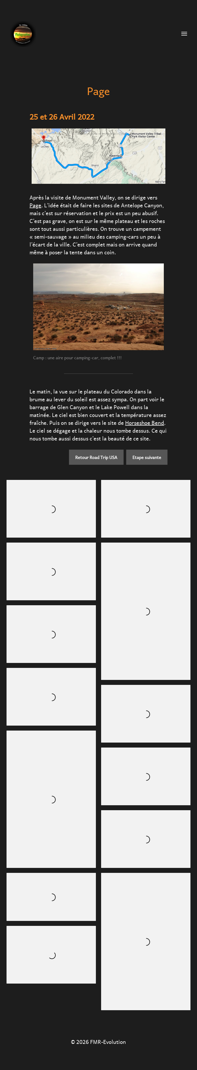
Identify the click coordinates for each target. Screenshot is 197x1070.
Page (35, 205)
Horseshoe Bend (144, 422)
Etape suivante (146, 457)
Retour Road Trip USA (96, 457)
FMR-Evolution (108, 1041)
